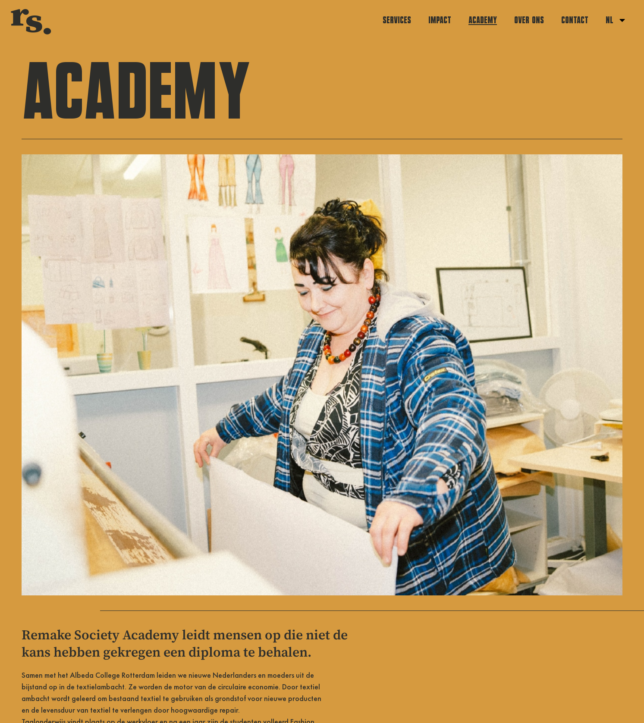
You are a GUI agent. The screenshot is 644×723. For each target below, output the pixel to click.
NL (616, 20)
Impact (439, 20)
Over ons (529, 20)
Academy (482, 20)
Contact (574, 20)
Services (397, 20)
